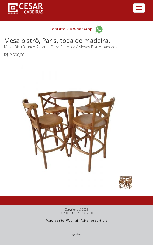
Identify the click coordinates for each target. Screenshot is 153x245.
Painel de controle (94, 220)
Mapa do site (55, 220)
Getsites (76, 234)
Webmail (72, 220)
